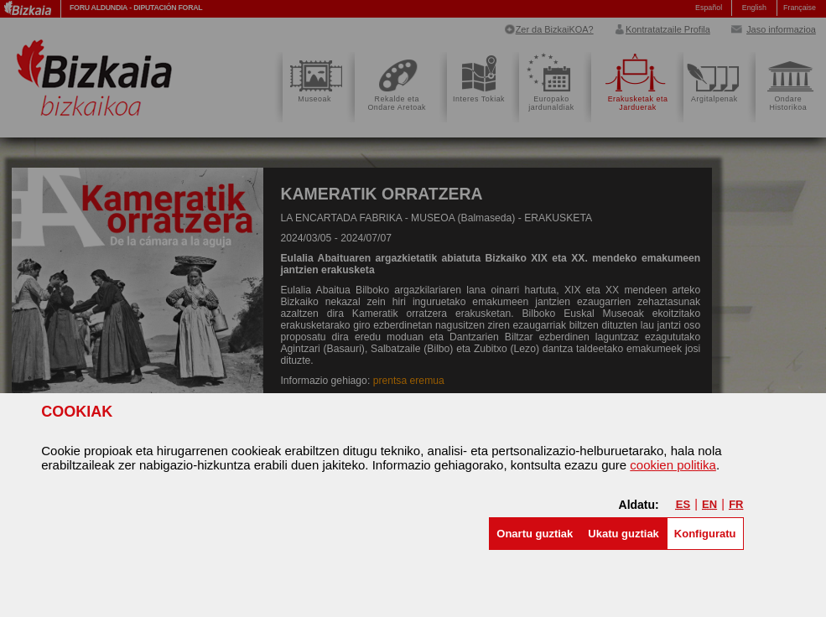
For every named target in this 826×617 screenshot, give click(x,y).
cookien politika (673, 465)
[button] (534, 533)
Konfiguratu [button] (705, 533)
